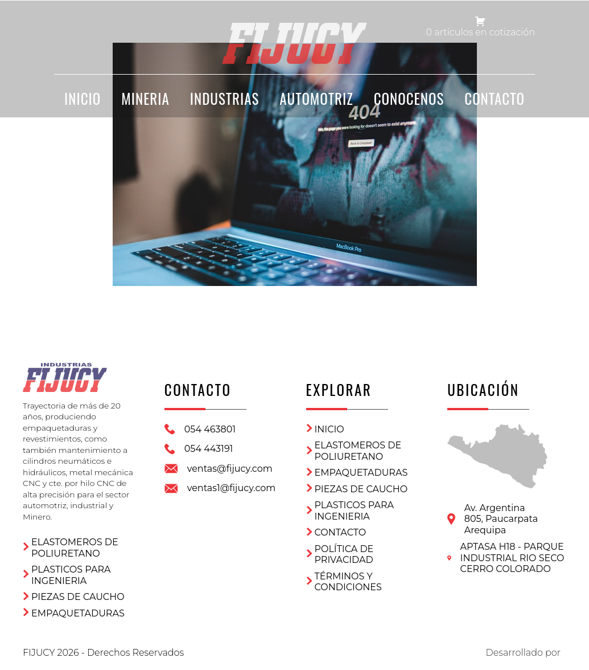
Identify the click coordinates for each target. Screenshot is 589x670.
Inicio (329, 429)
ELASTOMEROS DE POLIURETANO (74, 548)
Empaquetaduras (78, 613)
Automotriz (316, 98)
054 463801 (210, 429)
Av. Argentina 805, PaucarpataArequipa (501, 519)
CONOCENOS (409, 98)
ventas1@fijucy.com (231, 488)
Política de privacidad (344, 555)
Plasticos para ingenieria (70, 575)
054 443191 (208, 448)
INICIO (82, 98)
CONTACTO (494, 98)
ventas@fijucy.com (230, 468)
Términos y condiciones (348, 582)
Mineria (145, 98)
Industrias (225, 98)
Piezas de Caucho (78, 596)
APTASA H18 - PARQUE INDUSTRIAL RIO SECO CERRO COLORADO (512, 557)
